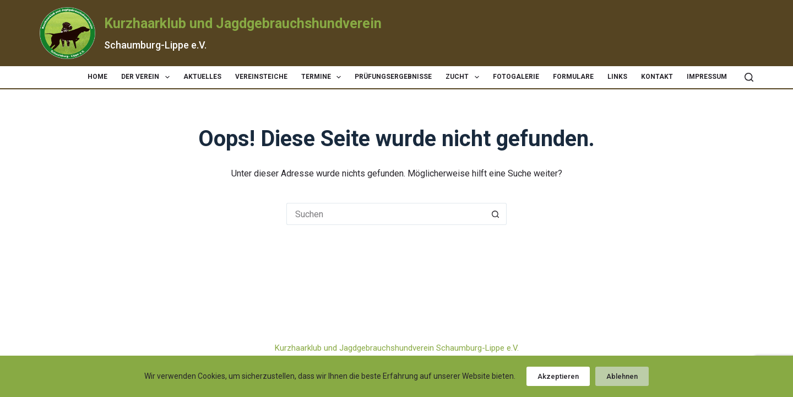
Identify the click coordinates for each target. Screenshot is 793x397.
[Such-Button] (496, 214)
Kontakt (657, 77)
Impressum (707, 77)
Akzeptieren (558, 376)
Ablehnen (622, 376)
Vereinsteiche (261, 77)
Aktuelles (202, 77)
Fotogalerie (516, 77)
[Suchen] (749, 77)
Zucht (464, 77)
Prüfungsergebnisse (393, 77)
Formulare (573, 77)
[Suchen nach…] (385, 214)
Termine (323, 77)
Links (617, 77)
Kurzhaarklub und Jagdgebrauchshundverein (243, 23)
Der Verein (147, 77)
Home (97, 77)
